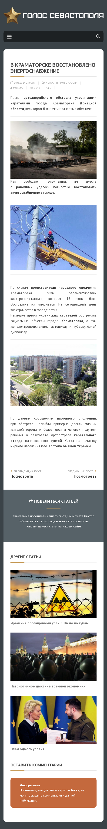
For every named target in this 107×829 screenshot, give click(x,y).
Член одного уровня (27, 749)
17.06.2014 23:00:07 (22, 82)
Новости (52, 82)
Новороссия (68, 82)
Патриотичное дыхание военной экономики (48, 686)
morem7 (16, 87)
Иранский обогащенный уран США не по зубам (49, 623)
